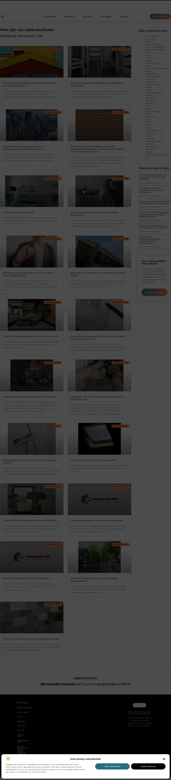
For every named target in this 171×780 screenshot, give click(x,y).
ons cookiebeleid (20, 772)
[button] (164, 759)
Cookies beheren (148, 766)
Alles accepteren (112, 766)
